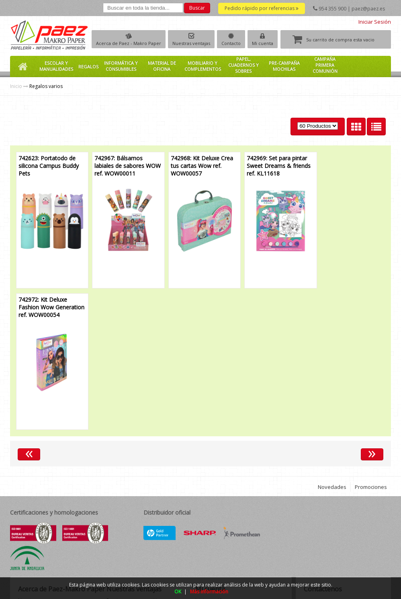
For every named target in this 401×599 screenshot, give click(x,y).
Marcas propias (124, 465)
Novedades (332, 345)
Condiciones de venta (43, 486)
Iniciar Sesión (374, 21)
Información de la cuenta (223, 465)
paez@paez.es (368, 8)
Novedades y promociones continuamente (137, 503)
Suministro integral (127, 534)
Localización (32, 479)
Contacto (231, 43)
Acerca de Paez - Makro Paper (128, 43)
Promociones (371, 345)
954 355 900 (332, 8)
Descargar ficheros (217, 479)
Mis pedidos (209, 472)
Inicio (16, 86)
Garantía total (122, 527)
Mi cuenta (262, 43)
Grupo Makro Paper (40, 465)
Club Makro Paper (38, 472)
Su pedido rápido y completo (140, 472)
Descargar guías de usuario (226, 486)
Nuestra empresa (38, 459)
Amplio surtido (123, 493)
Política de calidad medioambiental (39, 510)
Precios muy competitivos (135, 459)
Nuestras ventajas (191, 43)
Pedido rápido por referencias (262, 8)
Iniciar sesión (210, 459)
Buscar (197, 7)
